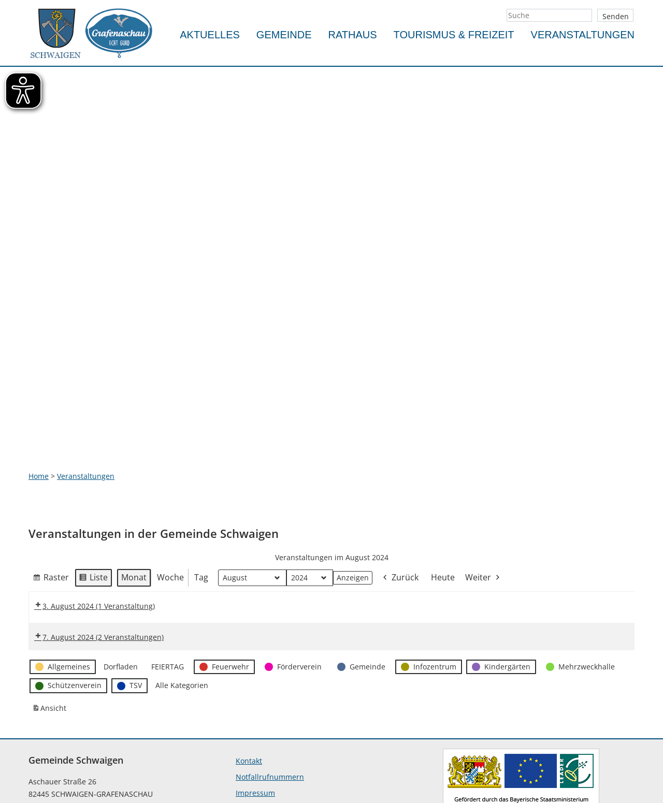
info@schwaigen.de (62, 767)
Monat (134, 480)
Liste (93, 482)
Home (38, 379)
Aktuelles (210, 34)
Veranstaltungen (583, 34)
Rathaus (352, 34)
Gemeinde (284, 34)
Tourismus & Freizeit (454, 34)
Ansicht (51, 613)
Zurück (400, 481)
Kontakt (249, 664)
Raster (51, 482)
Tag (201, 480)
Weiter (483, 481)
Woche (170, 480)
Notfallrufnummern (270, 680)
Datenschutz (257, 712)
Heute (443, 480)
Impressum (255, 696)
